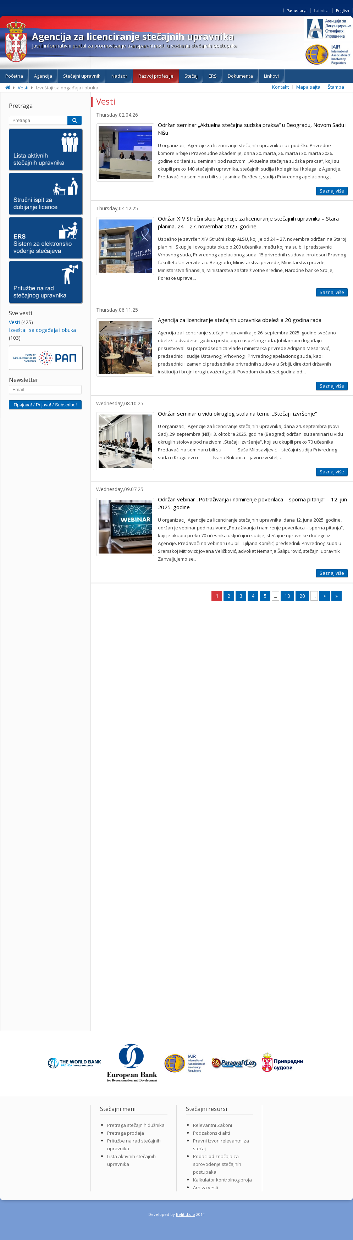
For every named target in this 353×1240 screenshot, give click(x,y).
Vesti (23, 87)
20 (302, 596)
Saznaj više (332, 191)
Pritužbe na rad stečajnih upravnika (134, 1145)
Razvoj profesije (155, 76)
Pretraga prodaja (125, 1133)
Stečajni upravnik (81, 76)
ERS (213, 76)
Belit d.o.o (185, 1214)
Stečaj (191, 76)
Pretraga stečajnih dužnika (136, 1125)
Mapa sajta (308, 87)
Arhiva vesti (205, 1187)
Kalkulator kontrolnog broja (222, 1180)
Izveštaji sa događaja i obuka (42, 330)
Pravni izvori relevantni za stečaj (221, 1145)
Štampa (336, 87)
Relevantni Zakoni (212, 1125)
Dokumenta (240, 76)
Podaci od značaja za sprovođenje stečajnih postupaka (217, 1164)
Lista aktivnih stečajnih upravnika (131, 1160)
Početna (14, 76)
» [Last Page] (336, 596)
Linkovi (271, 76)
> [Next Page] (324, 596)
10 (287, 596)
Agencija (43, 76)
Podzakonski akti (211, 1133)
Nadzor (119, 76)
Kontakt (280, 87)
